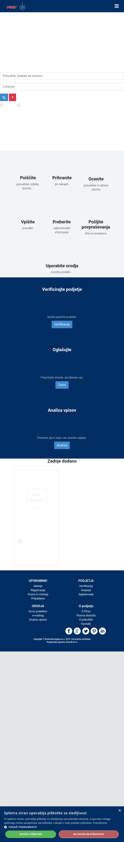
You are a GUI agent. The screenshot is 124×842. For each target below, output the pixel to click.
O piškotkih (86, 619)
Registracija (38, 590)
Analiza (62, 445)
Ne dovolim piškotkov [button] (88, 834)
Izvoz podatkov (38, 611)
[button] (62, 827)
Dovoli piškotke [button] (30, 834)
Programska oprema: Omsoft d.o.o (62, 642)
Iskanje (38, 586)
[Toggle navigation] (117, 6)
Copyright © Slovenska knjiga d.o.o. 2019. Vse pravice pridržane (62, 639)
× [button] (119, 810)
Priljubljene (38, 598)
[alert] (62, 824)
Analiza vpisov (38, 619)
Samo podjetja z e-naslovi (38, 105)
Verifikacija (62, 324)
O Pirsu (85, 611)
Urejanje (86, 590)
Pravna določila (86, 615)
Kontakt (86, 623)
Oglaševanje (86, 594)
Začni (62, 385)
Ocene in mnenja (38, 594)
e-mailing (38, 615)
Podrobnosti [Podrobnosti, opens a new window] (100, 823)
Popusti (9, 105)
